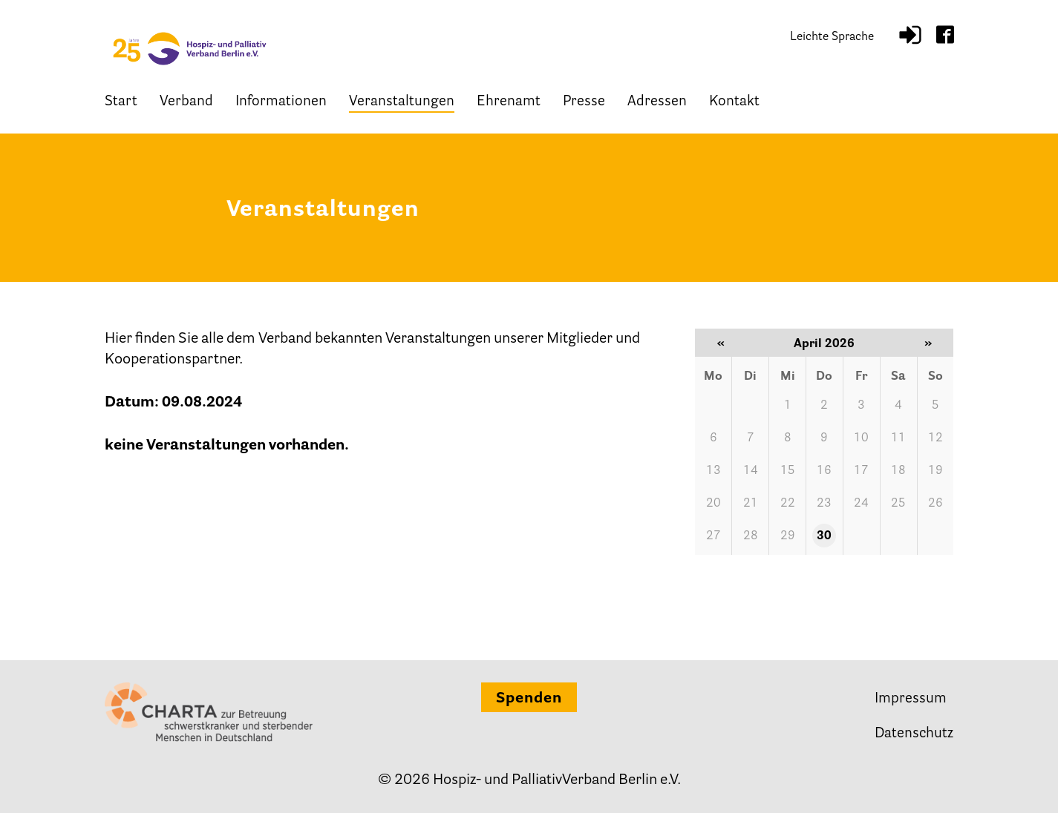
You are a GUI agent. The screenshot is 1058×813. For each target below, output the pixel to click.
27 (713, 536)
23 (824, 504)
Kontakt (734, 102)
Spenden (529, 698)
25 (898, 504)
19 (935, 471)
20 (713, 504)
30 (824, 536)
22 (787, 504)
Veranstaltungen (401, 102)
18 (898, 471)
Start (121, 102)
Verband (186, 102)
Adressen (657, 102)
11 (898, 438)
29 (787, 536)
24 (861, 504)
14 (750, 471)
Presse (584, 102)
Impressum (911, 699)
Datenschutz (914, 734)
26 (935, 504)
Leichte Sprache (832, 37)
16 (824, 471)
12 (935, 438)
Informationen (281, 102)
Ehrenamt (509, 102)
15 (787, 471)
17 (861, 471)
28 (750, 536)
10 (861, 438)
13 (713, 471)
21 (750, 504)
